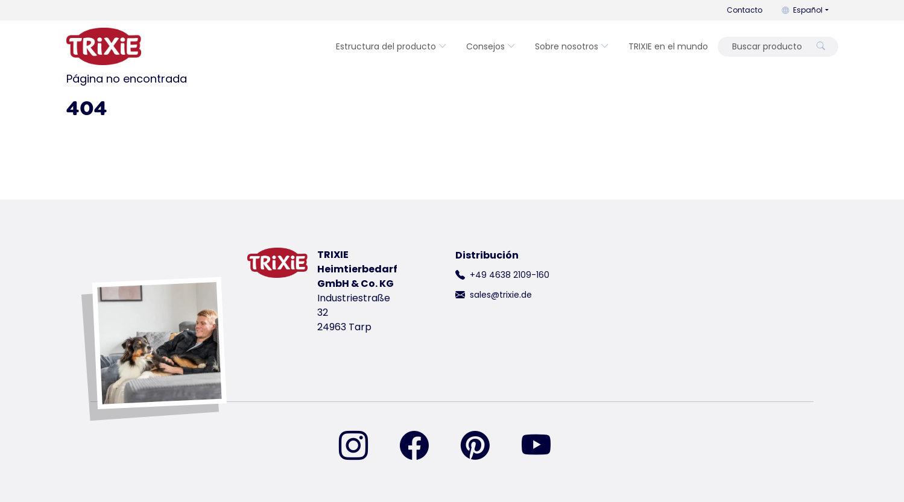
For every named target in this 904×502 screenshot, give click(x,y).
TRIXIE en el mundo (668, 46)
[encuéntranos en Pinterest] (482, 446)
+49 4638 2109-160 (509, 275)
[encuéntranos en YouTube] (543, 446)
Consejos (491, 46)
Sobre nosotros (572, 46)
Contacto (744, 10)
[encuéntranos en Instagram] (360, 446)
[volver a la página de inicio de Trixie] (103, 46)
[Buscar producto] (766, 47)
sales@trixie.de (501, 295)
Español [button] (802, 10)
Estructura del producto (391, 46)
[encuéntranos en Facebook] (421, 446)
